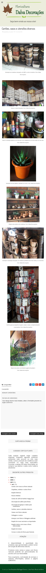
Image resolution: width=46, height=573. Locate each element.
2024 (11, 477)
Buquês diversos (16, 492)
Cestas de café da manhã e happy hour (22, 498)
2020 (11, 480)
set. (13, 484)
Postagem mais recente (9, 433)
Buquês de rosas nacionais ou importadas (23, 521)
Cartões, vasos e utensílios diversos (21, 509)
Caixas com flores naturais (19, 512)
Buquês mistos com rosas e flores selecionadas (21, 525)
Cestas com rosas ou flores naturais (21, 486)
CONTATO (11, 560)
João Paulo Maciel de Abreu (36, 569)
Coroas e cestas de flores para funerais (22, 532)
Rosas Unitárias (15, 495)
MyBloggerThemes (22, 569)
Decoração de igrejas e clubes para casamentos (21, 505)
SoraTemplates (13, 569)
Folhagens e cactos (17, 515)
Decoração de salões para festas (21, 501)
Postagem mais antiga (36, 433)
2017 (11, 482)
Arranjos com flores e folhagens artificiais (23, 518)
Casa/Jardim (19, 32)
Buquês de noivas (16, 529)
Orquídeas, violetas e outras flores (21, 489)
